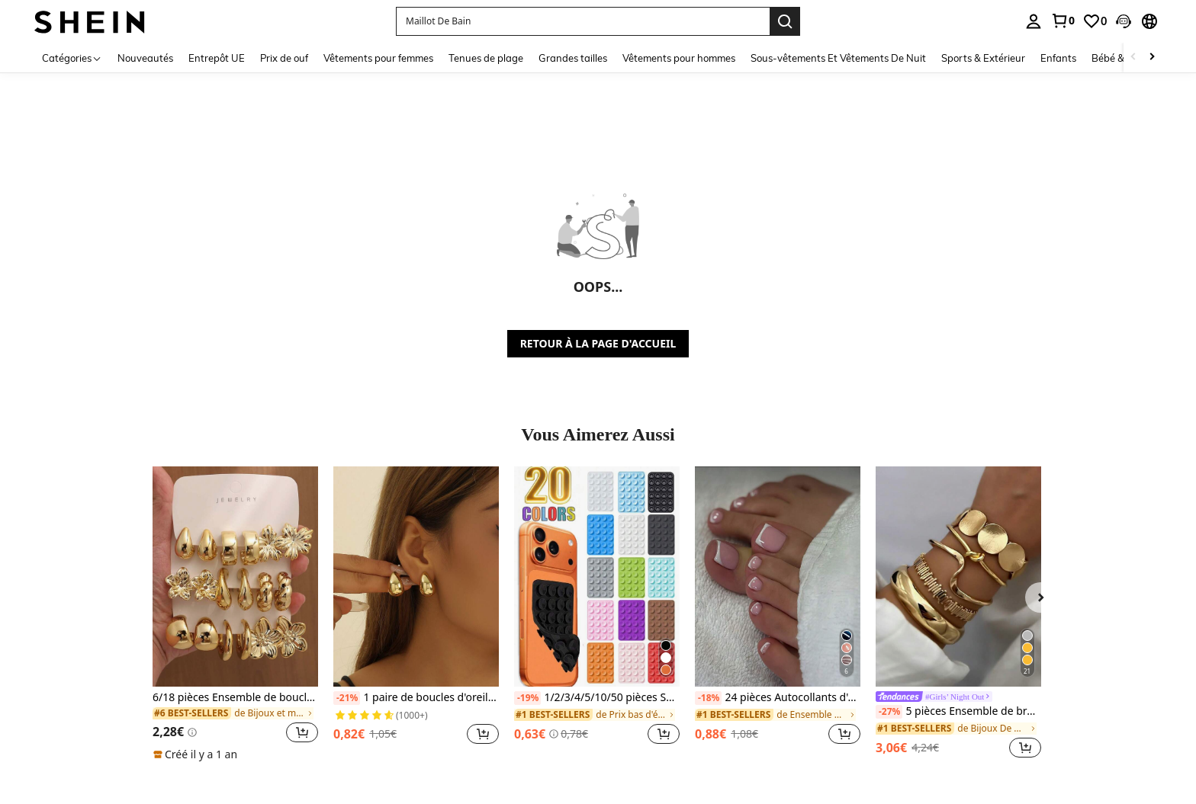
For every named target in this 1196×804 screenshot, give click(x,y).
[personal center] (1033, 21)
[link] (1062, 20)
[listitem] (235, 614)
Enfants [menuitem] (1058, 58)
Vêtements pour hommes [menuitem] (678, 58)
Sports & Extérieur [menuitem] (983, 58)
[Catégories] (72, 57)
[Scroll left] (1133, 57)
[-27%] (889, 712)
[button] (1123, 21)
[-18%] (708, 698)
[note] (197, 754)
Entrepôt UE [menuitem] (216, 58)
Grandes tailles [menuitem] (573, 58)
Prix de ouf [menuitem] (284, 58)
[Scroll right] (1151, 57)
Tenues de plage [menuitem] (485, 58)
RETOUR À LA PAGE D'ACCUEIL (598, 343)
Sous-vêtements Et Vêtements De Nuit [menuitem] (838, 58)
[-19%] (527, 698)
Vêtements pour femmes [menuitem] (378, 58)
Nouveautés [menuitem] (145, 58)
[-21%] (346, 698)
